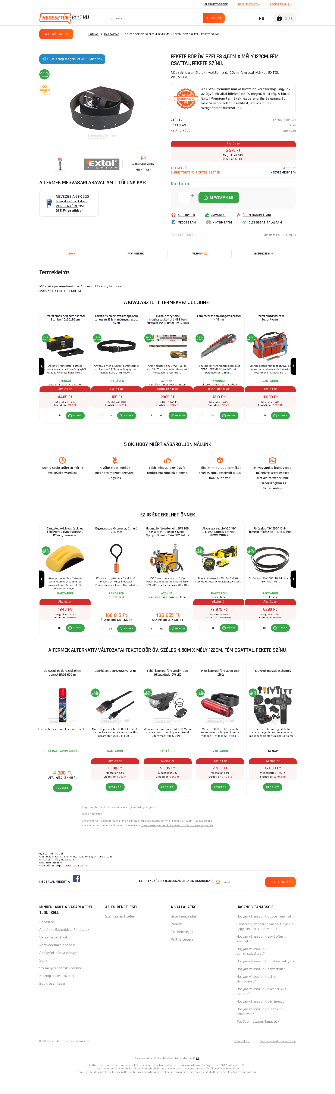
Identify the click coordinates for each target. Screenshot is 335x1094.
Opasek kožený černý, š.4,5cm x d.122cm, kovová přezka (176, 837)
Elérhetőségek (216, 4)
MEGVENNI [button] (77, 424)
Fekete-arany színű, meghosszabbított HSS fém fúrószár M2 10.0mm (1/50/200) (168, 320)
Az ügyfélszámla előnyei (58, 970)
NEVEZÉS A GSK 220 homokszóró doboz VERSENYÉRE (72, 201)
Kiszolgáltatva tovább (56, 993)
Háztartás (111, 34)
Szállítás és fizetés (120, 933)
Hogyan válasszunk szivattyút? (261, 986)
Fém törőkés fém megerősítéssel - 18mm (219, 318)
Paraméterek (136, 254)
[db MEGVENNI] (48, 424)
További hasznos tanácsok (258, 1039)
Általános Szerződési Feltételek (64, 947)
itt (197, 1075)
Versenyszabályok (53, 954)
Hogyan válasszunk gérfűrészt (260, 1018)
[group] (65, 370)
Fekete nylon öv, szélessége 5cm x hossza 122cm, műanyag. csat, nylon (116, 320)
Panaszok (47, 939)
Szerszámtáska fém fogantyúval (270, 318)
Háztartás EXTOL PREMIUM (276, 235)
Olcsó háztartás (92, 830)
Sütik (43, 977)
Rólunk (176, 941)
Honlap (93, 34)
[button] (75, 424)
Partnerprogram (183, 956)
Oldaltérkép (239, 1058)
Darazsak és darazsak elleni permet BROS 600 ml (62, 690)
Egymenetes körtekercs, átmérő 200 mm (116, 539)
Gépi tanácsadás (184, 933)
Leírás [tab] (71, 254)
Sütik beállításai (52, 1000)
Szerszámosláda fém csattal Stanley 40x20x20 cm (65, 318)
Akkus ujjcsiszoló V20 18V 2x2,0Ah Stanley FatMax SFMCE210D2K (219, 541)
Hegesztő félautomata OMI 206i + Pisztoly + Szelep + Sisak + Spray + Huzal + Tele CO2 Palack (168, 541)
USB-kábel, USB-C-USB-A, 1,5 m (115, 688)
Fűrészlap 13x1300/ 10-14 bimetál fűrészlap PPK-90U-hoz (270, 539)
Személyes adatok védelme (60, 985)
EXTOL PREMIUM (284, 120)
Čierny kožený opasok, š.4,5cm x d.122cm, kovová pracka (177, 842)
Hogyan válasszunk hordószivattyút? (266, 978)
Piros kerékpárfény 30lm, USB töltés (220, 690)
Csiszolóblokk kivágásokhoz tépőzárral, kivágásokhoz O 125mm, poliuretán (65, 541)
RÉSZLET (62, 805)
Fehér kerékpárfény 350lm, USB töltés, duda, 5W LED (167, 690)
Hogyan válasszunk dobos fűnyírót (264, 933)
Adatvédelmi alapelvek (57, 962)
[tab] (200, 253)
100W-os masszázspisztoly (273, 688)
